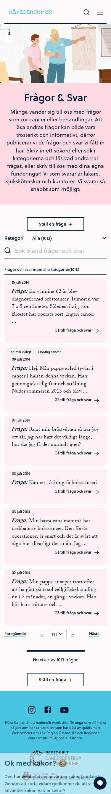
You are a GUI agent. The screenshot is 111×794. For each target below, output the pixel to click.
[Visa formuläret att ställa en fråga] (100, 783)
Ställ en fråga (55, 224)
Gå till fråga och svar (76, 330)
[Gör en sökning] (86, 12)
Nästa (94, 633)
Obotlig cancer (49, 351)
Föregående (15, 633)
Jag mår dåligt (20, 351)
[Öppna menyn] (99, 12)
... (42, 633)
